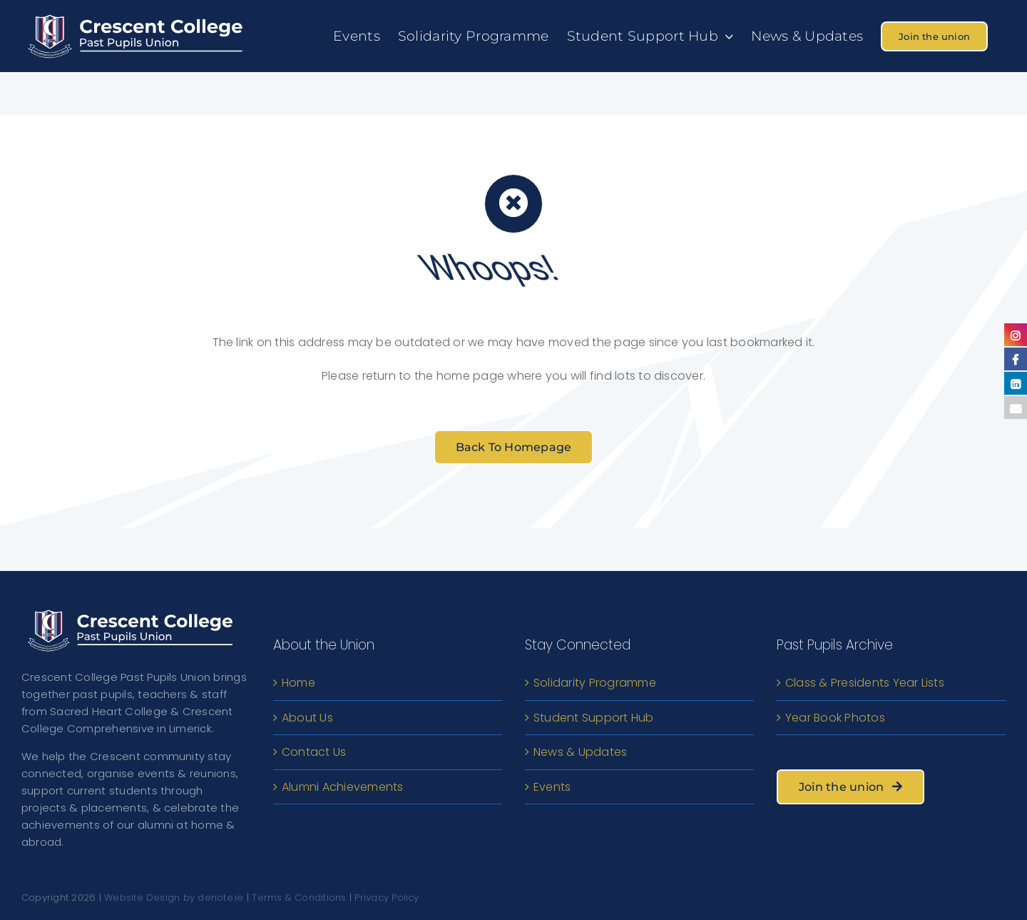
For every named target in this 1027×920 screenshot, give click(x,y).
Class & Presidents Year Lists (864, 682)
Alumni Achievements (343, 787)
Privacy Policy (386, 897)
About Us (307, 717)
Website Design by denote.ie (173, 897)
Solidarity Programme (594, 682)
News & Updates (580, 752)
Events (552, 787)
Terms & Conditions (299, 897)
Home (298, 682)
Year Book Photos (835, 717)
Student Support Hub (593, 717)
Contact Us (314, 752)
